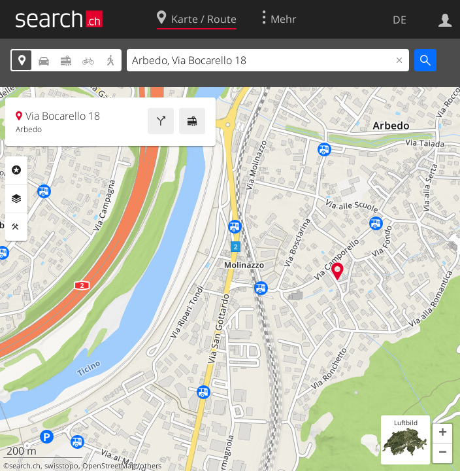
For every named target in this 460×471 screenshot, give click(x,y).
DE (399, 19)
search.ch (25, 465)
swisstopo (61, 465)
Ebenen (16, 199)
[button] (442, 434)
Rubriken (16, 170)
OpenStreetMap (109, 465)
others (150, 465)
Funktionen (16, 227)
